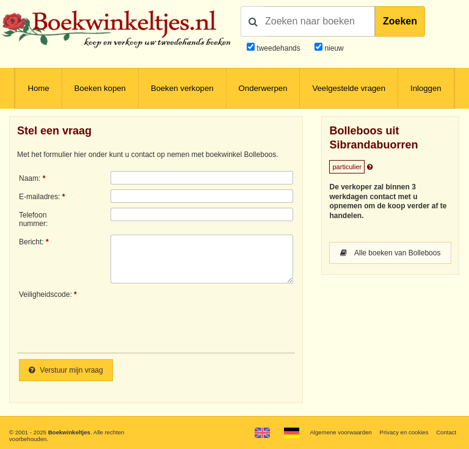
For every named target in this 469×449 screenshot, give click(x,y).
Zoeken (400, 21)
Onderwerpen (263, 88)
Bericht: (31, 242)
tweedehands (278, 48)
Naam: (29, 178)
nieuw (333, 48)
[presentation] (212, 317)
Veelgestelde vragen (348, 88)
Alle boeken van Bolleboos (390, 253)
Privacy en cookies (403, 432)
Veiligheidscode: (45, 294)
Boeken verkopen (182, 88)
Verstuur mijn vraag (66, 370)
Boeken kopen (100, 88)
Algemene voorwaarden (340, 432)
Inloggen (426, 88)
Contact (446, 432)
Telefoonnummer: (33, 219)
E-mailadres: (39, 196)
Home (38, 88)
